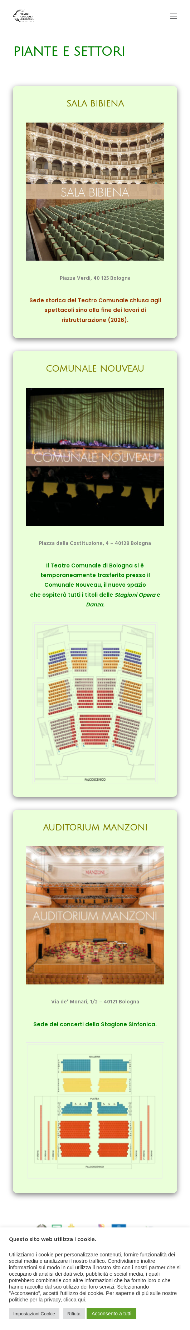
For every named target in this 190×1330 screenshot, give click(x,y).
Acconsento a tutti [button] (111, 1313)
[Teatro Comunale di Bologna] (23, 16)
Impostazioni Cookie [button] (34, 1313)
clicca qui (74, 1299)
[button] (173, 16)
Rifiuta (74, 1313)
